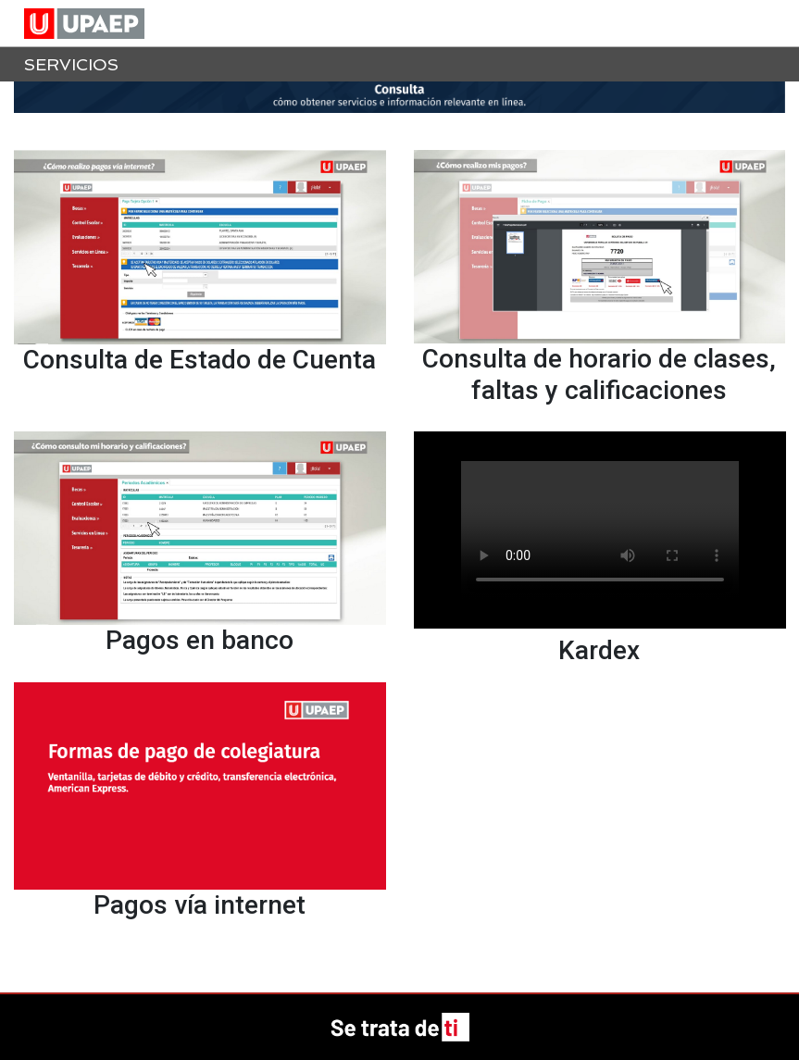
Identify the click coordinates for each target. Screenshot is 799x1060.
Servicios (71, 64)
